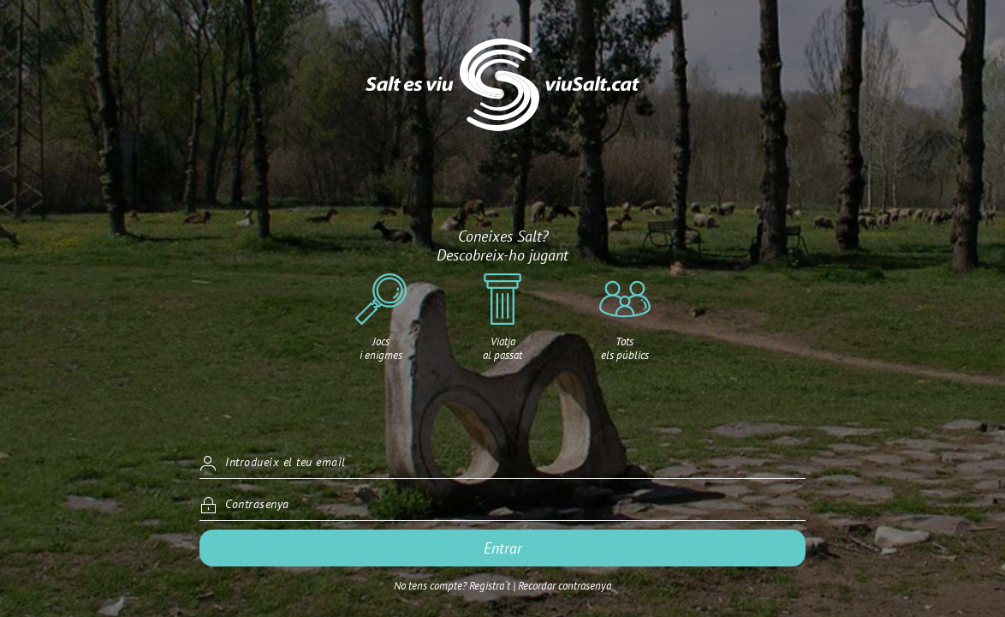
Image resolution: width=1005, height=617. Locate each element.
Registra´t (489, 585)
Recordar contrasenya (564, 585)
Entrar (503, 548)
